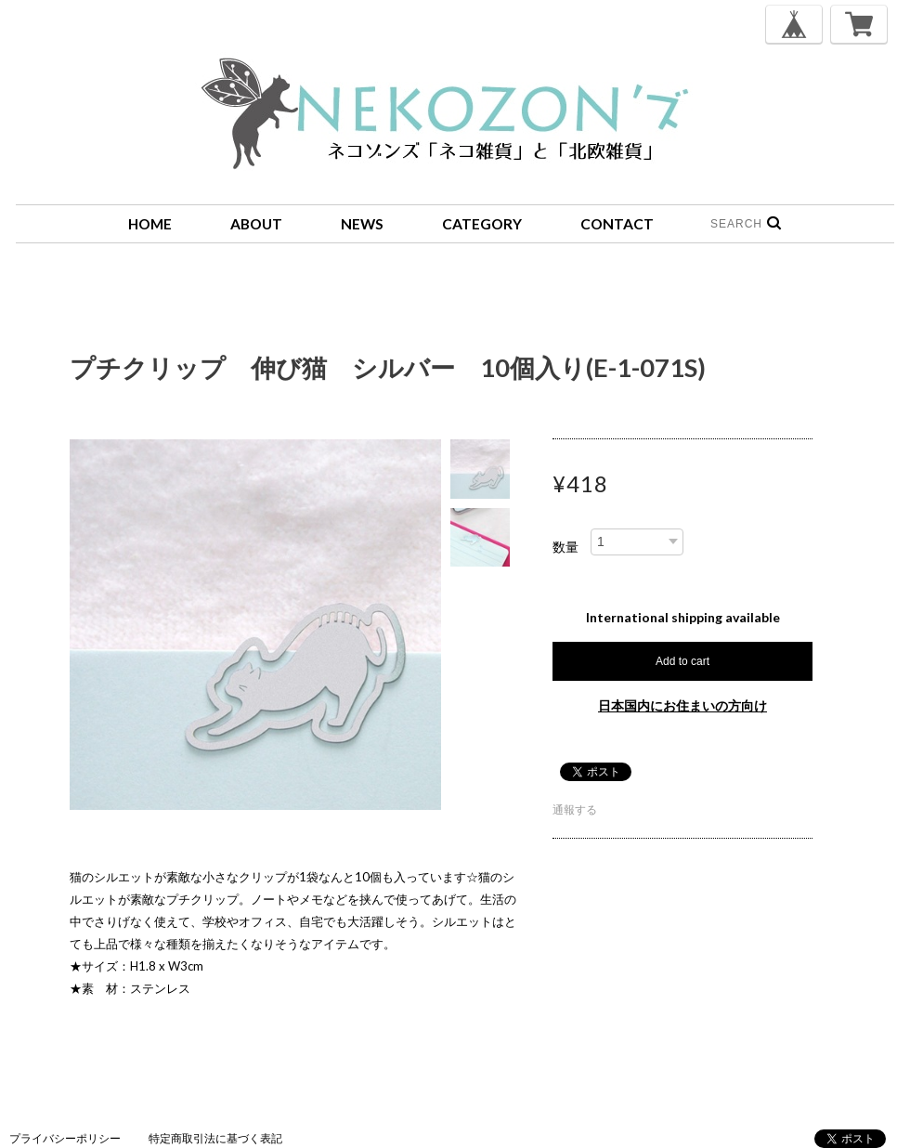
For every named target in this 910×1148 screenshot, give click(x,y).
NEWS (362, 223)
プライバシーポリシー (65, 1138)
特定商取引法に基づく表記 (215, 1138)
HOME (150, 223)
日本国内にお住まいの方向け (682, 705)
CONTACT (617, 223)
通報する (574, 809)
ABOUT (256, 223)
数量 (565, 546)
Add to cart (682, 661)
